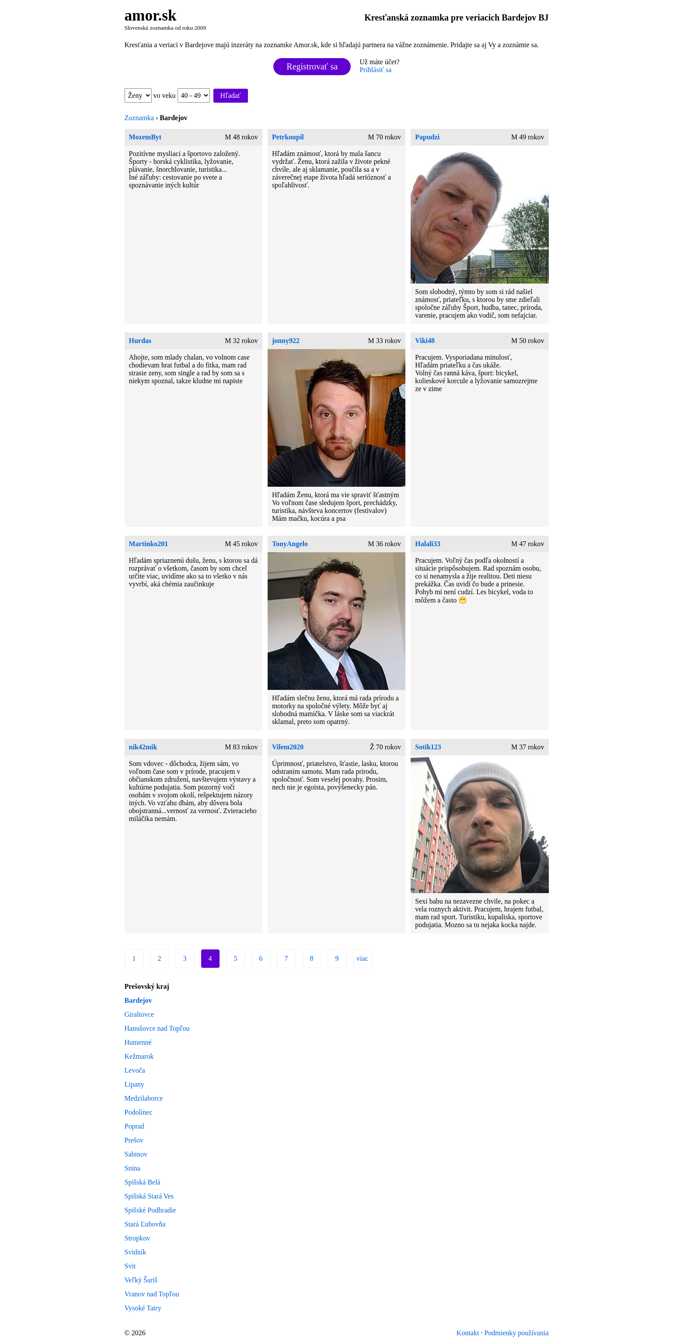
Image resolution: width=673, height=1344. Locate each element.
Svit (130, 1266)
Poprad (134, 1126)
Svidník (135, 1252)
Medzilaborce (144, 1098)
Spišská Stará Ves (149, 1196)
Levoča (135, 1070)
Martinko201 (148, 543)
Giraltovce (139, 1014)
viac (362, 958)
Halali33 (427, 543)
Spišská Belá (142, 1182)
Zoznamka (139, 117)
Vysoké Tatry (143, 1308)
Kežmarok (139, 1056)
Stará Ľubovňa (145, 1224)
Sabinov (136, 1154)
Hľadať (230, 95)
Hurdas (140, 340)
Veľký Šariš (141, 1280)
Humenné (138, 1042)
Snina (132, 1168)
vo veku (181, 95)
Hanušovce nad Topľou (157, 1028)
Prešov (134, 1140)
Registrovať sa (312, 66)
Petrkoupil (288, 137)
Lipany (134, 1084)
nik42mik (143, 747)
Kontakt (468, 1333)
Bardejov (138, 1000)
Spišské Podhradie (150, 1210)
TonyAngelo (290, 543)
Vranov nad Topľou (152, 1294)
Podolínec (139, 1112)
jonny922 (286, 340)
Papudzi (427, 137)
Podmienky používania (516, 1333)
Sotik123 (428, 747)
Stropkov (137, 1238)
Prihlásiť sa (375, 69)
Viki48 (425, 340)
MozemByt (145, 137)
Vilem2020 (287, 747)
